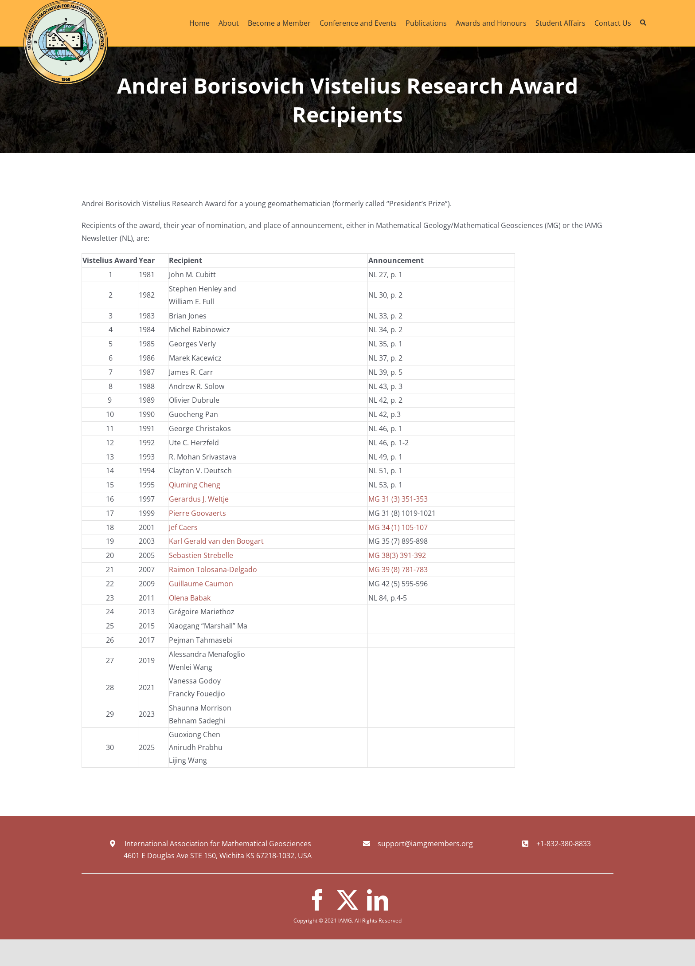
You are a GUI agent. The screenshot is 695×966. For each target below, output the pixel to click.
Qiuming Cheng (194, 485)
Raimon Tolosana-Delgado (213, 569)
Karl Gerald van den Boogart (216, 541)
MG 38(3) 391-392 (397, 555)
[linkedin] (377, 900)
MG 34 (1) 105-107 (398, 527)
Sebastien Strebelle (201, 555)
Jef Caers (183, 527)
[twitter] (347, 900)
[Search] (643, 22)
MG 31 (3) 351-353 (398, 499)
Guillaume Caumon (201, 584)
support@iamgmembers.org (425, 843)
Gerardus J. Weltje (199, 499)
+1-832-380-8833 (563, 843)
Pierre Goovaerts (197, 513)
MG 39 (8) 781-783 (398, 569)
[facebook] (317, 900)
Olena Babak (190, 598)
